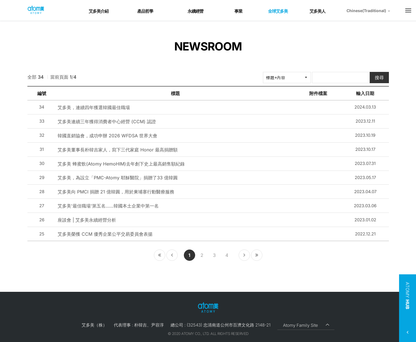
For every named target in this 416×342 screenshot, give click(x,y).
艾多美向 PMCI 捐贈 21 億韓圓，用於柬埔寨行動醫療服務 (116, 192)
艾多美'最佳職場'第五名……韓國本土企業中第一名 (108, 206)
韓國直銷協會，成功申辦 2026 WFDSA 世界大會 (107, 135)
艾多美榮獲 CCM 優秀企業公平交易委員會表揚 (105, 234)
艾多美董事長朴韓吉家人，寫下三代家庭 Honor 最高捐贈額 (118, 150)
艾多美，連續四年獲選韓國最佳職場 (94, 107)
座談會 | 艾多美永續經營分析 (87, 220)
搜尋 (379, 77)
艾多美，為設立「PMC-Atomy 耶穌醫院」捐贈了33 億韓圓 (118, 177)
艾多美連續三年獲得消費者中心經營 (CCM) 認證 (107, 121)
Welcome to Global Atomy (35, 10)
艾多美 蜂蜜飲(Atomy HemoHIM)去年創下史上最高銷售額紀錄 (121, 164)
